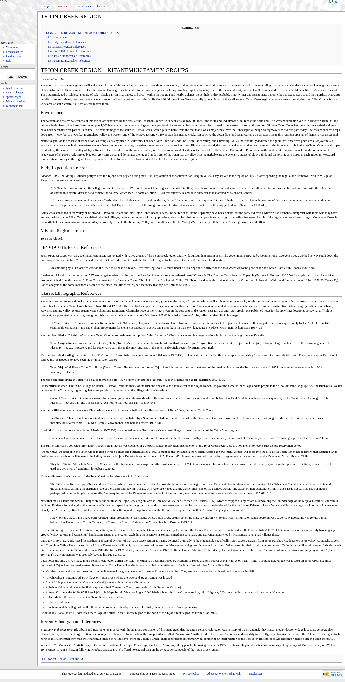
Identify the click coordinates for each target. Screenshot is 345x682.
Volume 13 (76, 658)
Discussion (62, 6)
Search (5, 66)
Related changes (15, 92)
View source (84, 6)
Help (8, 60)
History (101, 6)
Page (46, 6)
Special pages (13, 96)
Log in (335, 1)
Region (62, 658)
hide (197, 27)
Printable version (15, 101)
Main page (12, 47)
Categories (48, 658)
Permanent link (14, 105)
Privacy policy (191, 673)
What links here (14, 88)
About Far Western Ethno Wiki (224, 673)
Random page (13, 56)
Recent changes (14, 51)
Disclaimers (255, 673)
